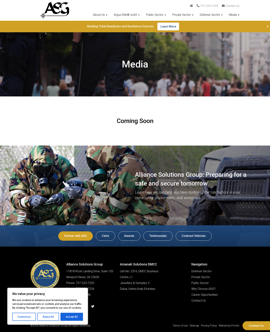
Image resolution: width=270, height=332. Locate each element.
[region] (47, 306)
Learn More (168, 26)
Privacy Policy (208, 325)
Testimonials (158, 235)
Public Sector (156, 14)
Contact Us (256, 325)
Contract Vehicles (194, 235)
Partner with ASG (75, 235)
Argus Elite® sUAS (127, 14)
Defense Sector (211, 14)
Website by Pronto (228, 325)
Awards (129, 235)
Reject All (48, 316)
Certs (105, 235)
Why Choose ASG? (203, 289)
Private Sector (182, 14)
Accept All (72, 316)
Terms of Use (179, 325)
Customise (24, 316)
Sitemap (193, 325)
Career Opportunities (204, 294)
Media (234, 14)
